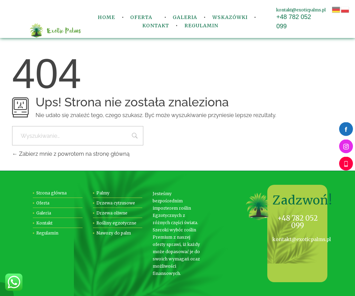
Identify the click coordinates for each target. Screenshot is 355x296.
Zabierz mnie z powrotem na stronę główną (70, 154)
